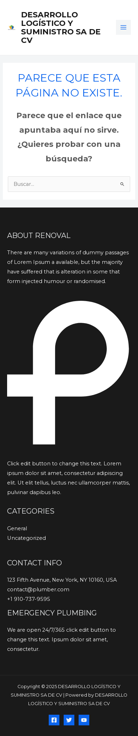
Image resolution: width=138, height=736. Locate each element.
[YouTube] (84, 720)
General (17, 528)
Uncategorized (26, 538)
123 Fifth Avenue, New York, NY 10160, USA (62, 580)
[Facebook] (54, 720)
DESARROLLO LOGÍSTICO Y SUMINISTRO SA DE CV (61, 27)
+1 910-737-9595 (28, 599)
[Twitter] (69, 720)
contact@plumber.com (38, 589)
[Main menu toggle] (123, 27)
